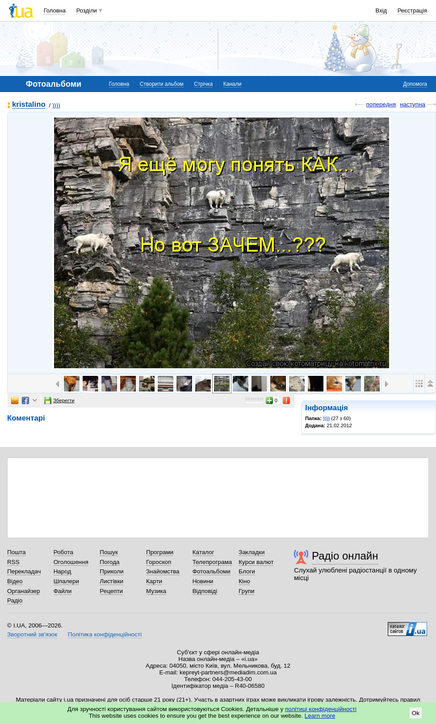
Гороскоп (158, 562)
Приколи (111, 571)
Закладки (251, 552)
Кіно (244, 581)
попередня (381, 104)
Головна (55, 10)
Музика (156, 591)
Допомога (415, 84)
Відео (15, 581)
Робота (63, 552)
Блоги (247, 571)
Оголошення (71, 562)
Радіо (14, 600)
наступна (412, 104)
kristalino (29, 105)
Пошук (109, 552)
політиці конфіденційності (320, 709)
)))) (56, 105)
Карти (154, 581)
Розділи (86, 10)
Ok (415, 713)
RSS (13, 562)
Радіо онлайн (345, 556)
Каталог (203, 552)
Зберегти (59, 400)
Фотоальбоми (212, 571)
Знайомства (163, 571)
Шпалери (66, 581)
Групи (246, 591)
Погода (109, 562)
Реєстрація (412, 10)
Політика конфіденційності (105, 634)
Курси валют (256, 562)
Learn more (320, 715)
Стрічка (203, 84)
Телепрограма (212, 562)
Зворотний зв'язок (32, 634)
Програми (159, 552)
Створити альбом (162, 84)
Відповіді (205, 591)
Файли (63, 591)
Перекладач (24, 571)
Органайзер (23, 591)
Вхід (381, 10)
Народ (62, 571)
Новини (203, 581)
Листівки (111, 581)
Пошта (16, 552)
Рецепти (111, 591)
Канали (232, 84)
